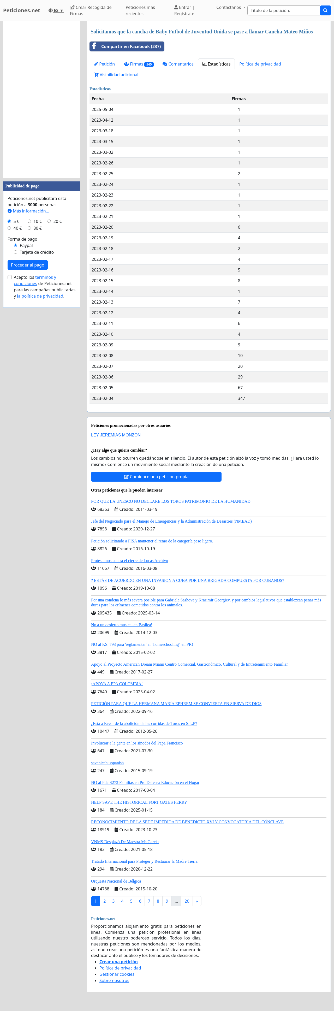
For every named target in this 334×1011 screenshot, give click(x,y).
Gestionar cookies (116, 974)
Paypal (26, 245)
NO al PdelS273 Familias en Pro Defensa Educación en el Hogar (145, 782)
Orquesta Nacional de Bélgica (116, 881)
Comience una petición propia (156, 477)
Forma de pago (22, 239)
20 (186, 901)
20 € (57, 221)
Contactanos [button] (229, 7)
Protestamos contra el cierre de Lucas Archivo (129, 560)
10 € (37, 221)
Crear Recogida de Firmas (90, 10)
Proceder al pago (27, 265)
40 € (18, 228)
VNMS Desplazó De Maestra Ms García (125, 841)
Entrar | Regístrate (184, 10)
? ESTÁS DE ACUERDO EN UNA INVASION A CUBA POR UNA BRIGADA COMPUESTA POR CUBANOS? (187, 580)
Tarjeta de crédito (37, 252)
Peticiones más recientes (140, 10)
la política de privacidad (40, 296)
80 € (37, 228)
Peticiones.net (21, 10)
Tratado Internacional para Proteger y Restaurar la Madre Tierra (144, 861)
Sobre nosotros (114, 980)
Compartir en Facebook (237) (125, 46)
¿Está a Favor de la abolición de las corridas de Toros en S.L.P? (144, 723)
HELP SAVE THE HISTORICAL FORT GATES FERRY (139, 802)
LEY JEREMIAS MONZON (116, 435)
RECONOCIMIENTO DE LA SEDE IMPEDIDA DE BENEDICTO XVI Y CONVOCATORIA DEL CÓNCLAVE (187, 822)
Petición (104, 64)
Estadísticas (216, 64)
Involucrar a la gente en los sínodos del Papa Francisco (137, 743)
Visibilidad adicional (116, 75)
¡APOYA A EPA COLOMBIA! (117, 684)
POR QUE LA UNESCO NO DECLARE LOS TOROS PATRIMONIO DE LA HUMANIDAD (170, 501)
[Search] (283, 10)
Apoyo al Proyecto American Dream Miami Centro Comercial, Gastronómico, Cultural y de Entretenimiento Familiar (189, 664)
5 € (16, 221)
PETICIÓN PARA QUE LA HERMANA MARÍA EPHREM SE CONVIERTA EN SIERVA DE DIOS (176, 703)
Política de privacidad (260, 64)
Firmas (139, 64)
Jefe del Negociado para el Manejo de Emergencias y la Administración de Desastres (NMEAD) (171, 521)
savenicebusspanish (107, 763)
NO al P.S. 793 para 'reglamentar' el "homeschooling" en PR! (142, 644)
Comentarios (178, 64)
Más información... (28, 211)
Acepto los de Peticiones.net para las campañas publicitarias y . (44, 286)
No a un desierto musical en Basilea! (121, 625)
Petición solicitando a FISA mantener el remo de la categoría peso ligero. (152, 541)
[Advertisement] (41, 99)
